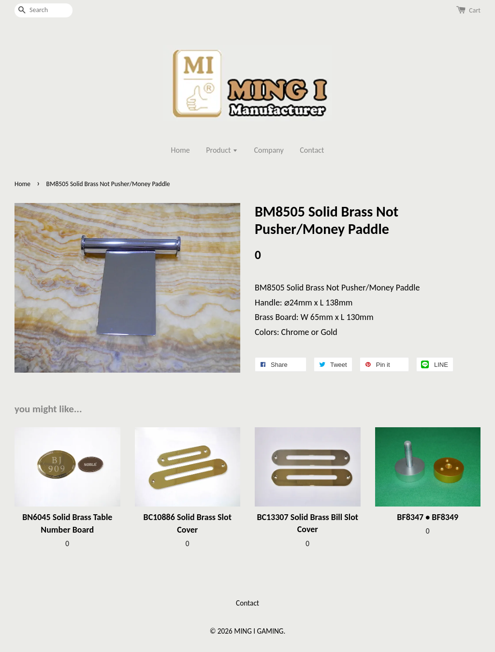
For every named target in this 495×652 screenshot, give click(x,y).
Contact (312, 150)
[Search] (44, 10)
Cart (474, 10)
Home (180, 150)
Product (222, 150)
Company (269, 150)
